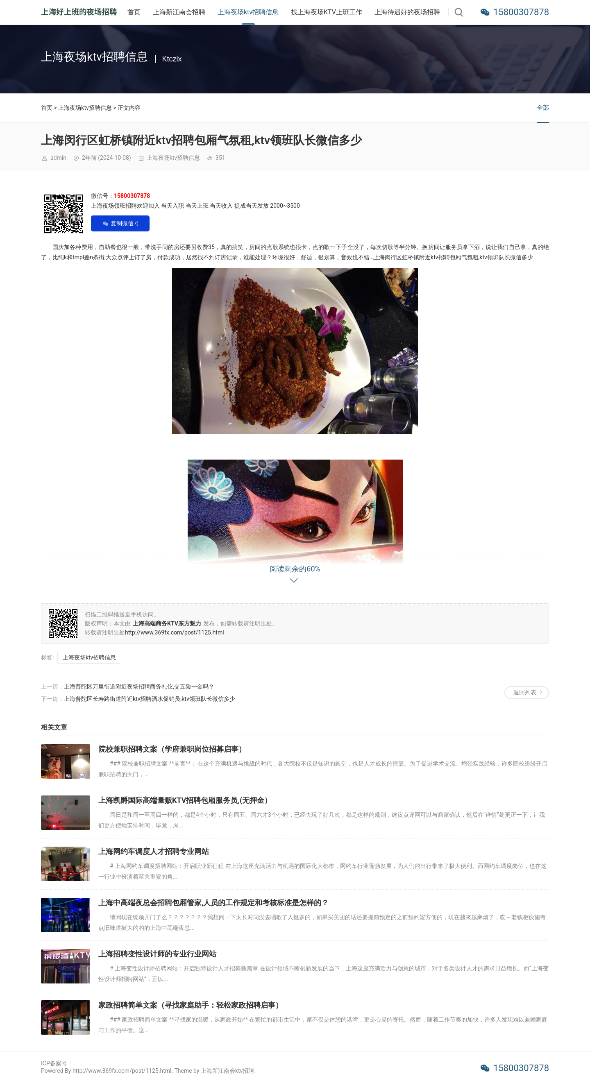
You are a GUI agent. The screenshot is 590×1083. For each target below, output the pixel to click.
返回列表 (524, 692)
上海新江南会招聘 (179, 12)
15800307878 (521, 12)
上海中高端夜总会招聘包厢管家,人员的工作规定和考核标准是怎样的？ (213, 902)
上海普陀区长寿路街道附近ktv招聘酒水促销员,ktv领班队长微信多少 (149, 699)
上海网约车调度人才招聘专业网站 (153, 851)
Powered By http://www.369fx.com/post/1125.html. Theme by (121, 1070)
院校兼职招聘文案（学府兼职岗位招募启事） (172, 749)
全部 (543, 107)
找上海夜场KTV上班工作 (326, 12)
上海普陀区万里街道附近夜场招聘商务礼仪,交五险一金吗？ (139, 686)
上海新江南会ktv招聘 (227, 1070)
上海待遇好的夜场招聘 (407, 12)
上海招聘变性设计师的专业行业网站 (157, 953)
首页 (134, 12)
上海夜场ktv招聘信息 (248, 12)
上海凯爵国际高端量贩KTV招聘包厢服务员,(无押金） (185, 800)
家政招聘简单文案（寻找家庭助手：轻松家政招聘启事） (190, 1005)
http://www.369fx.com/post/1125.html (174, 632)
